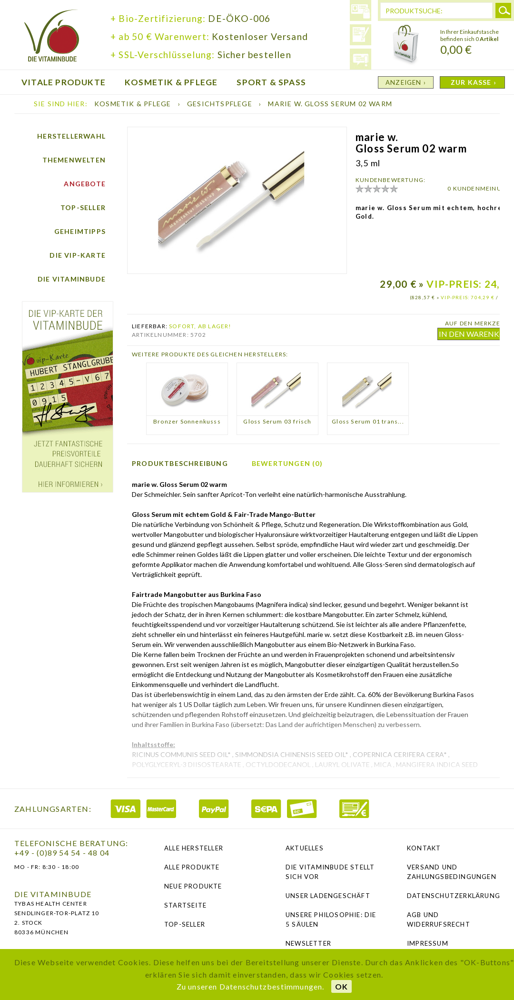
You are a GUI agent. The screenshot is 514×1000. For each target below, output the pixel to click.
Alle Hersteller (193, 848)
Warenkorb (406, 45)
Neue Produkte (193, 886)
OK (341, 986)
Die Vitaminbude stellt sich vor (330, 871)
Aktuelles (305, 848)
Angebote (85, 184)
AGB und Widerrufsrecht (438, 919)
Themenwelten (74, 160)
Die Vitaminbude (72, 279)
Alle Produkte (192, 867)
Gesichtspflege (220, 104)
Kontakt (424, 848)
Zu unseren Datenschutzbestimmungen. (251, 986)
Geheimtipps (80, 231)
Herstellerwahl (71, 136)
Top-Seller (83, 207)
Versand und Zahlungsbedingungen (451, 871)
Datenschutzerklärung (453, 895)
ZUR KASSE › (473, 82)
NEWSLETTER (308, 943)
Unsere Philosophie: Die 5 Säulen (331, 919)
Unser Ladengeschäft (328, 895)
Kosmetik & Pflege (133, 104)
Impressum (427, 943)
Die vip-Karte (77, 255)
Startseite (185, 905)
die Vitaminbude (52, 37)
